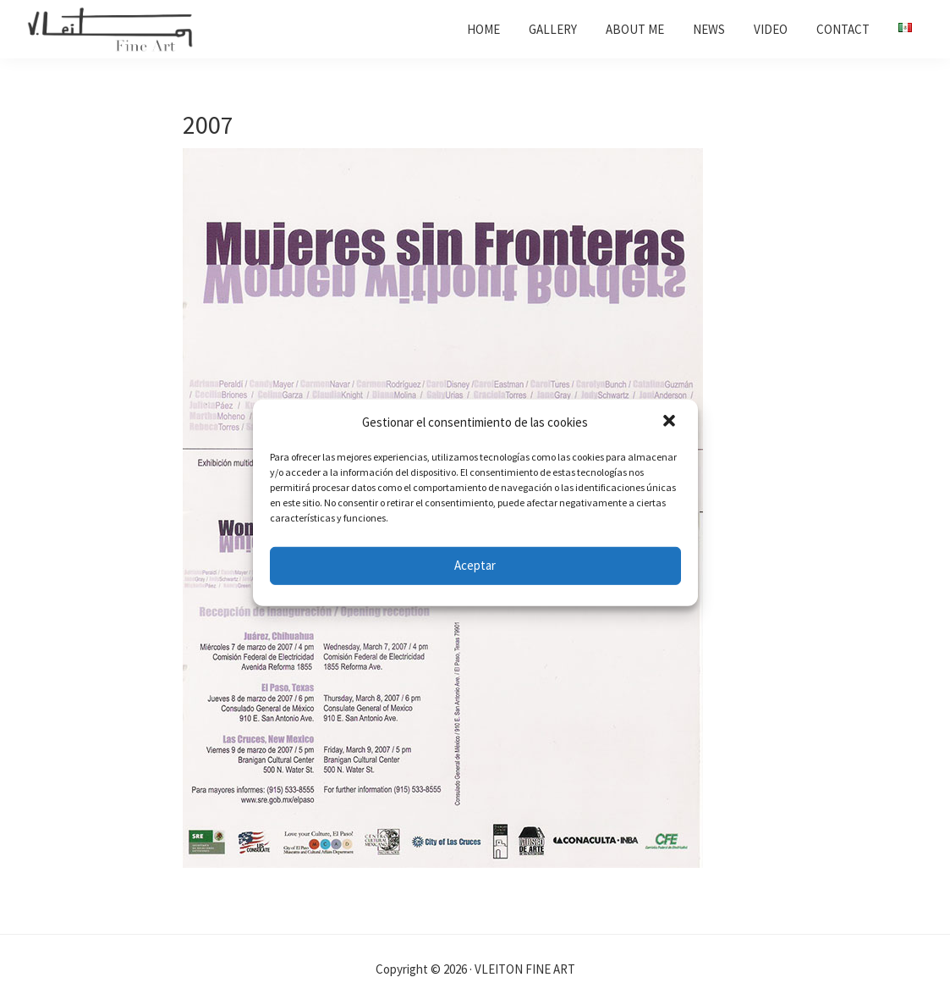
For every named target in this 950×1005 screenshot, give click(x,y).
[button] (671, 422)
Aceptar (475, 565)
